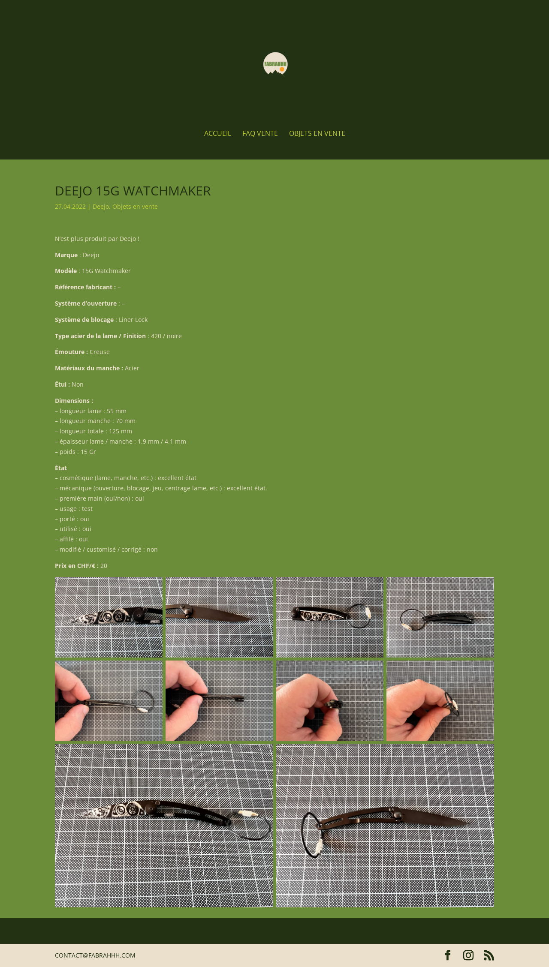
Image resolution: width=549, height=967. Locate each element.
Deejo (101, 206)
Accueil (217, 134)
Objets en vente (317, 134)
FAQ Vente (260, 134)
